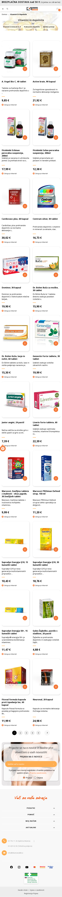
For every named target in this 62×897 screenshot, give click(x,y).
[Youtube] (27, 867)
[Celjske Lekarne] (32, 8)
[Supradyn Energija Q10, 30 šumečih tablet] (46, 552)
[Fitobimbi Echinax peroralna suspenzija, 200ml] (15, 140)
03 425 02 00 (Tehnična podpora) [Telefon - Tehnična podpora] (20, 846)
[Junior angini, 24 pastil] (15, 412)
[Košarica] (57, 9)
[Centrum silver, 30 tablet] (46, 208)
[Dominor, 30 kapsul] (15, 277)
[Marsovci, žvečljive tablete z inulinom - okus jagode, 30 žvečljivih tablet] (15, 482)
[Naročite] (31, 764)
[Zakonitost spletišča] (31, 878)
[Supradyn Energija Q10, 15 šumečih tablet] (15, 552)
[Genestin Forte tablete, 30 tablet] (46, 344)
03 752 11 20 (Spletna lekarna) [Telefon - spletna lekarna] (19, 841)
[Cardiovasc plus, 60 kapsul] (15, 208)
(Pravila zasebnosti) (37, 773)
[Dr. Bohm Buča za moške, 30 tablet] (46, 277)
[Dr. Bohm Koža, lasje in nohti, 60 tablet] (15, 344)
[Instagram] (19, 867)
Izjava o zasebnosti (37, 890)
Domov (4, 14)
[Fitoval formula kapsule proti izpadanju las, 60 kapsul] (15, 690)
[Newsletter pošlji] (53, 764)
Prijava (29, 778)
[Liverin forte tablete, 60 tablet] (46, 412)
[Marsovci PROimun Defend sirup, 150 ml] (46, 482)
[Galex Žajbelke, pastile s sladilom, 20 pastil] (46, 620)
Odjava (40, 778)
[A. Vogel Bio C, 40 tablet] (15, 71)
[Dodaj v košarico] (25, 69)
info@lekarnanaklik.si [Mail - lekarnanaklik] (15, 853)
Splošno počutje (48, 27)
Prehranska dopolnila (32, 27)
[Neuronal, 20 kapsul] (46, 690)
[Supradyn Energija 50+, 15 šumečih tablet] (15, 620)
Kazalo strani (23, 890)
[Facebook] (11, 867)
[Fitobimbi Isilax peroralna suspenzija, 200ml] (46, 140)
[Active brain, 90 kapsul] (46, 71)
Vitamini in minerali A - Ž (12, 27)
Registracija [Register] (28, 893)
